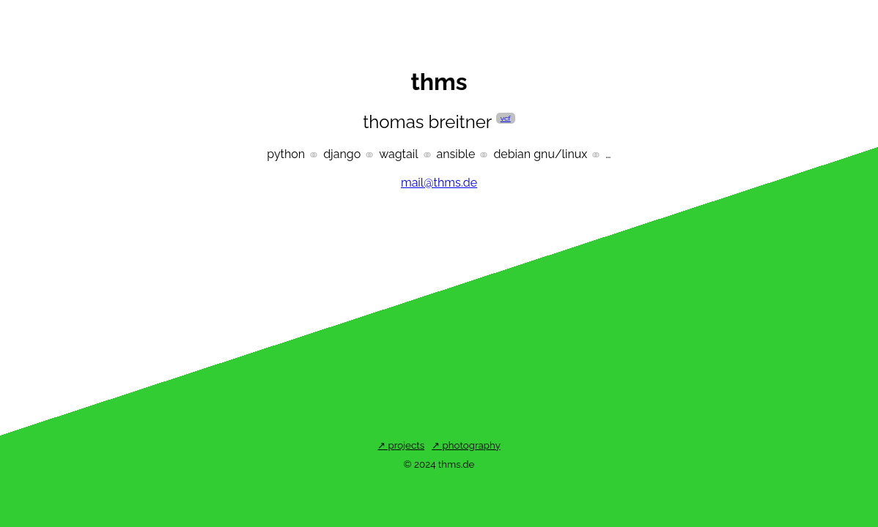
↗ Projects (400, 445)
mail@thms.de (439, 183)
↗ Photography (466, 445)
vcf (506, 118)
